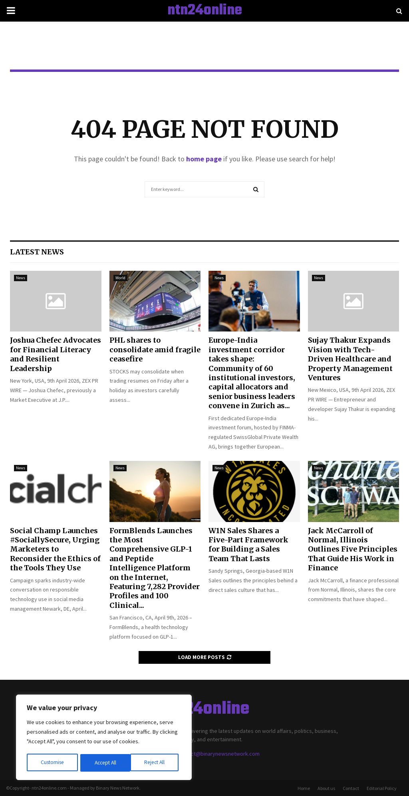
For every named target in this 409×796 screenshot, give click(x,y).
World (120, 277)
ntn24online (204, 11)
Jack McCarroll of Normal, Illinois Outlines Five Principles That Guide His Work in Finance (352, 549)
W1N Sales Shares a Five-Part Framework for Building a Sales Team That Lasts (248, 544)
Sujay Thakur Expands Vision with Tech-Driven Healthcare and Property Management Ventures (350, 358)
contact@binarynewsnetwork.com (218, 753)
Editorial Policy (382, 788)
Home (304, 788)
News (20, 277)
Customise (52, 762)
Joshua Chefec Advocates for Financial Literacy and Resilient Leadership (55, 354)
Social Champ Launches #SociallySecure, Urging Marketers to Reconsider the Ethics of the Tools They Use (55, 549)
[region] (104, 738)
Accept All (156, 762)
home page (204, 158)
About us (326, 788)
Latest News (37, 251)
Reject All (104, 762)
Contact (351, 788)
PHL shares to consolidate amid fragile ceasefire (155, 349)
